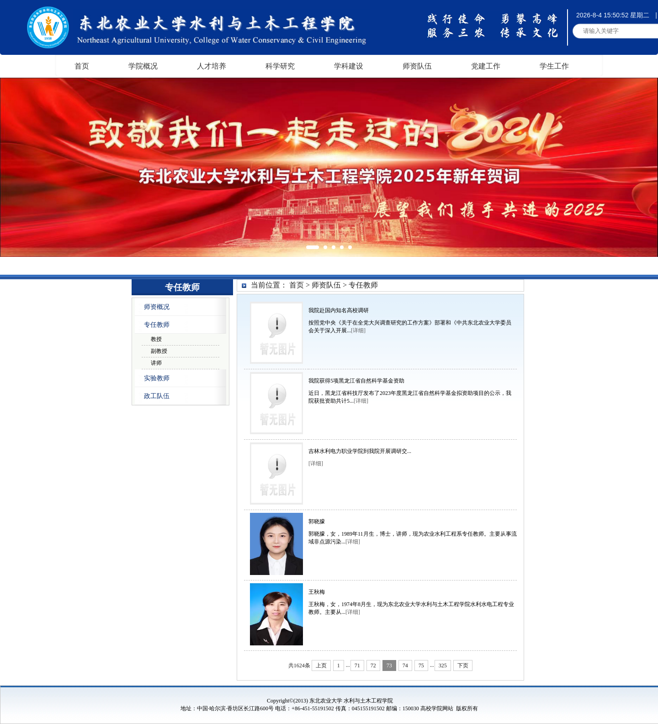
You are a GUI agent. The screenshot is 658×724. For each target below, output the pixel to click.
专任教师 (157, 324)
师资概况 (157, 306)
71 (357, 665)
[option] (329, 167)
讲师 (156, 363)
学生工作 (554, 66)
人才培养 (211, 66)
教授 (156, 339)
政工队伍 (157, 396)
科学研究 (280, 66)
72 (373, 665)
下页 (462, 665)
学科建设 (348, 66)
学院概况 (143, 66)
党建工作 (485, 66)
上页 (321, 665)
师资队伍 (417, 66)
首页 (81, 66)
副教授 (159, 351)
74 (405, 665)
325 (443, 665)
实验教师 (157, 378)
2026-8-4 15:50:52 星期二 (612, 15)
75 (421, 665)
